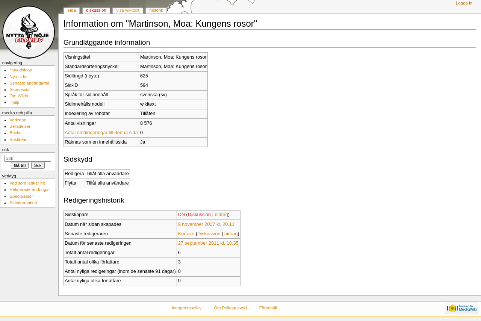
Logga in (464, 3)
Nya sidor (18, 76)
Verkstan (17, 120)
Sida (71, 10)
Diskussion (199, 214)
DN (181, 214)
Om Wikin (18, 96)
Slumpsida (19, 89)
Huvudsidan (20, 70)
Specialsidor (21, 196)
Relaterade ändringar (29, 189)
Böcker (16, 132)
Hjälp (14, 102)
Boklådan (18, 139)
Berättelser (19, 126)
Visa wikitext (127, 10)
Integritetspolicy (186, 308)
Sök (5, 149)
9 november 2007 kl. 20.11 (206, 224)
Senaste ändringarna (29, 83)
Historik (156, 10)
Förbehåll (268, 308)
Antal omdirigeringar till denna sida (101, 132)
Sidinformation (23, 202)
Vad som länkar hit (27, 183)
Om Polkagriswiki (230, 308)
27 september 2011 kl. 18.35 (208, 243)
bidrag (221, 214)
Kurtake (186, 233)
